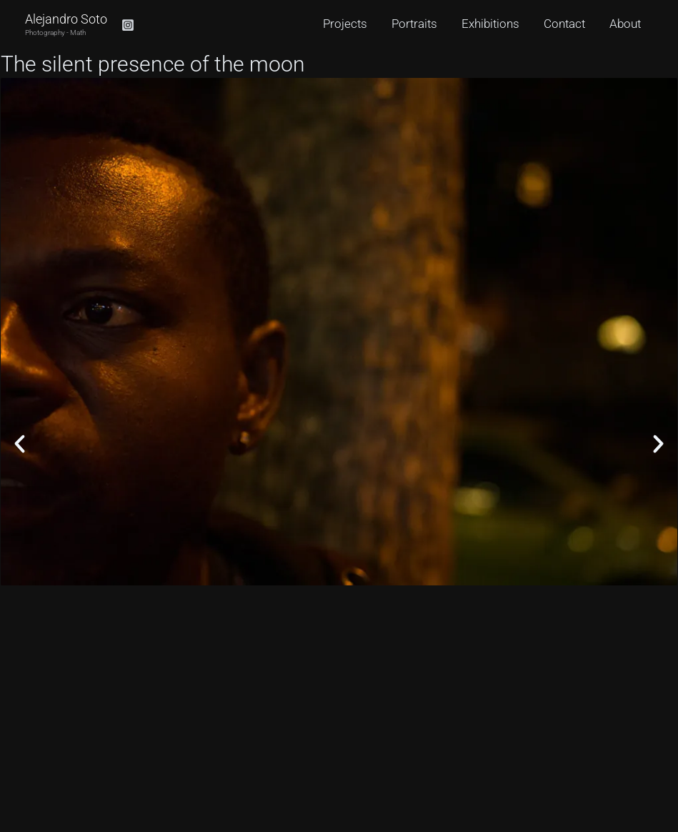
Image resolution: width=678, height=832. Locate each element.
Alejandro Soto (66, 18)
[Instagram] (127, 25)
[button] (19, 443)
